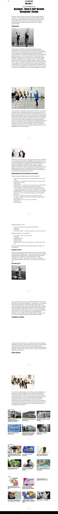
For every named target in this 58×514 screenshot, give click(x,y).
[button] (8, 1)
